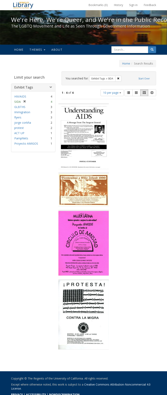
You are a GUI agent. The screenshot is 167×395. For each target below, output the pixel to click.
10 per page (112, 93)
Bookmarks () (98, 5)
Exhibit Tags (23, 87)
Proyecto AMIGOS (26, 143)
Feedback (150, 5)
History (118, 5)
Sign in (133, 5)
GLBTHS (19, 107)
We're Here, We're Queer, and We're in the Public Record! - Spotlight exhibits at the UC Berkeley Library (23, 5)
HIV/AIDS (20, 96)
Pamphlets (21, 138)
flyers (17, 117)
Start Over (144, 78)
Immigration (22, 112)
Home (19, 49)
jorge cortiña (22, 122)
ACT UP (19, 133)
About (56, 49)
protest (19, 128)
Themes (37, 49)
